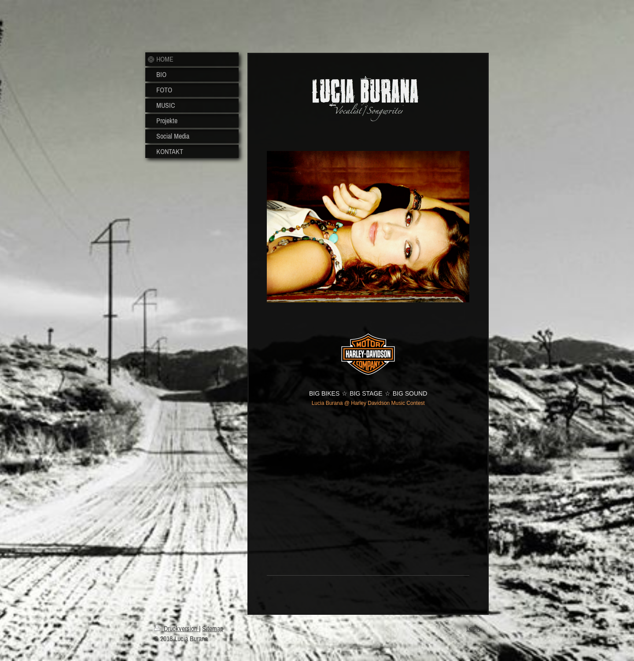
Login (473, 628)
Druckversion (176, 628)
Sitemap (212, 628)
